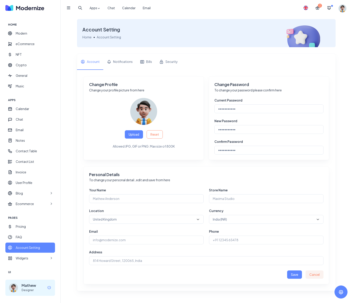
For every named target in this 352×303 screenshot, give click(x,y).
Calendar (129, 8)
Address (95, 252)
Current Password (228, 100)
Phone (214, 231)
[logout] (49, 287)
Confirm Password (228, 141)
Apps (95, 8)
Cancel (314, 274)
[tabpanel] (206, 180)
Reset (154, 134)
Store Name (218, 190)
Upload (134, 134)
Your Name (97, 190)
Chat (111, 8)
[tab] (90, 62)
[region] (30, 146)
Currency (216, 211)
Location (96, 211)
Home (87, 37)
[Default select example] (146, 219)
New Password (225, 121)
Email (147, 8)
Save (294, 274)
